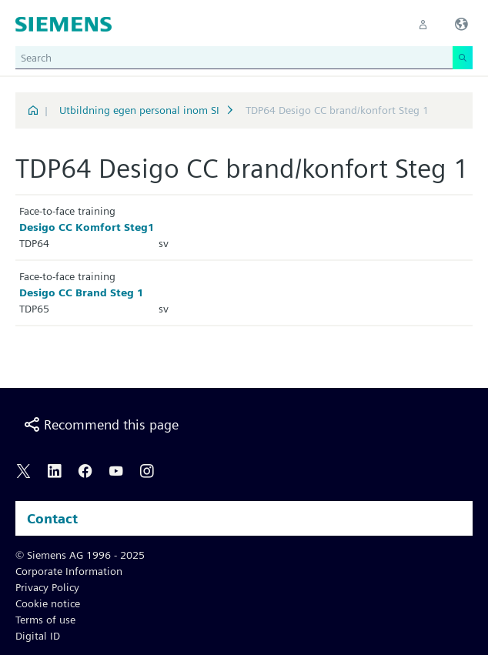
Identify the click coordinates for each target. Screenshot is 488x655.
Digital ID (37, 636)
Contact (52, 518)
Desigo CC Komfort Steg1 (87, 227)
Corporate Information (68, 571)
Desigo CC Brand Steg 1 (81, 292)
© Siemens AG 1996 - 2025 (80, 555)
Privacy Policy (47, 587)
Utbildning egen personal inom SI (139, 110)
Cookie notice (47, 603)
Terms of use (45, 619)
